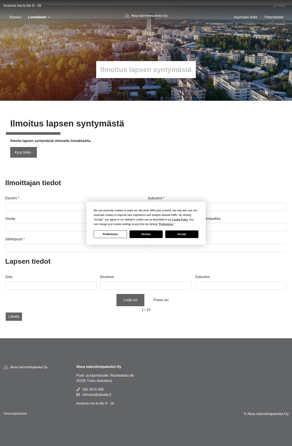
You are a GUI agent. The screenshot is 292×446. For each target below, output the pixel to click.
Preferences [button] (166, 224)
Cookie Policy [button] (180, 219)
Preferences (110, 234)
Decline (146, 234)
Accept (181, 234)
